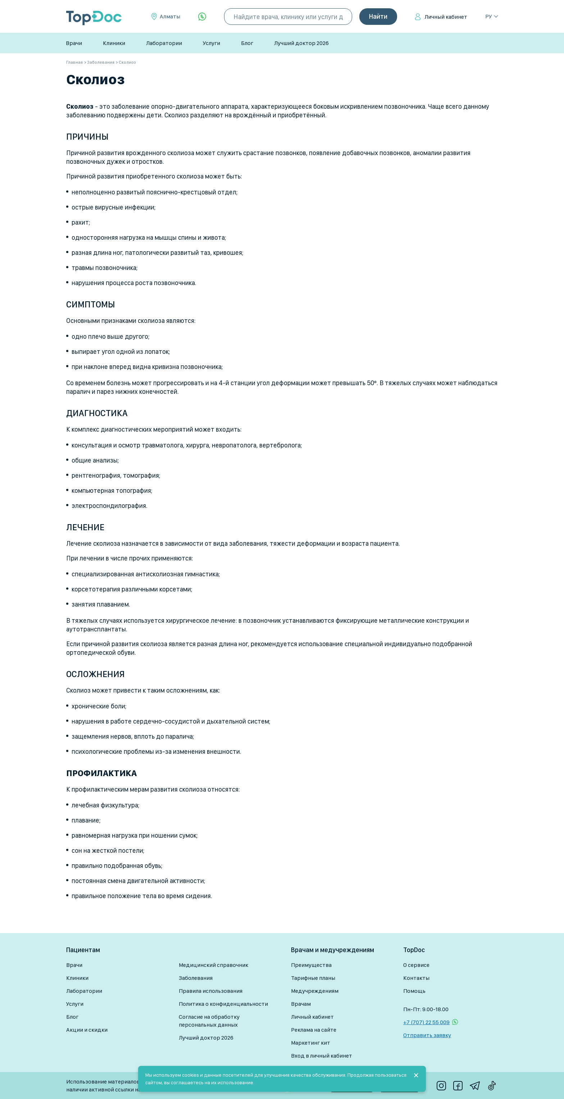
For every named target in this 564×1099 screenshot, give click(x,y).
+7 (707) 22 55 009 (426, 1022)
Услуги (211, 43)
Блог (247, 43)
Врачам (301, 1003)
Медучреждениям (314, 990)
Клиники (114, 43)
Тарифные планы (313, 977)
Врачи (74, 43)
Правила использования (210, 990)
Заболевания (196, 977)
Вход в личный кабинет (321, 1055)
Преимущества (311, 964)
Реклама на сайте (313, 1029)
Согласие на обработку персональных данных (209, 1020)
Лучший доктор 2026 (301, 43)
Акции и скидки (87, 1029)
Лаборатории (164, 43)
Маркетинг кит (310, 1042)
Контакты (416, 977)
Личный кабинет (445, 16)
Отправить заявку (427, 1035)
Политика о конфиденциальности (223, 1003)
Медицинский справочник (213, 964)
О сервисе (416, 964)
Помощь (414, 990)
